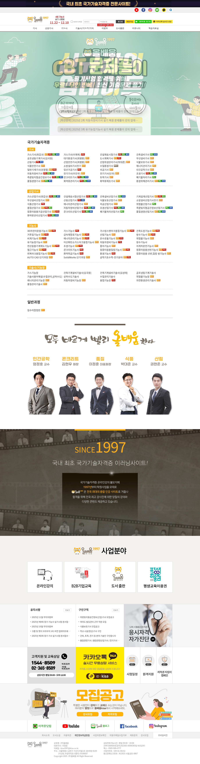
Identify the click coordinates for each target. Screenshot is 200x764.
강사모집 (87, 714)
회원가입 (129, 21)
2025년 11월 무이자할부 (42, 617)
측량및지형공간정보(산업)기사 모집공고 (97, 617)
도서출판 (120, 28)
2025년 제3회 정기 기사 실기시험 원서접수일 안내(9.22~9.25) (58, 635)
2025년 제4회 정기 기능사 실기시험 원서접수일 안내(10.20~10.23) (60, 621)
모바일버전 (163, 735)
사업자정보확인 (99, 735)
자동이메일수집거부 (118, 735)
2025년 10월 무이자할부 (42, 626)
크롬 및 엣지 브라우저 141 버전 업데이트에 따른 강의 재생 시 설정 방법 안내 (64, 631)
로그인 (120, 21)
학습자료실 (154, 28)
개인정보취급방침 (82, 735)
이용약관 (67, 735)
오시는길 (56, 735)
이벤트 (105, 28)
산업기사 (49, 28)
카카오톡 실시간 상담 (162, 21)
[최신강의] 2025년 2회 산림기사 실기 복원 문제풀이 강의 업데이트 (100, 110)
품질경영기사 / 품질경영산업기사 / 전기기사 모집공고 (102, 640)
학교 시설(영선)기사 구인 (90, 631)
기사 (35, 28)
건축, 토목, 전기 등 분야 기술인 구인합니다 (98, 635)
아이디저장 (77, 21)
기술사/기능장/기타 (85, 28)
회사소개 (45, 735)
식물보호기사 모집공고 (89, 626)
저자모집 (112, 714)
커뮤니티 (136, 28)
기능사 (64, 28)
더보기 (67, 610)
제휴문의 (134, 735)
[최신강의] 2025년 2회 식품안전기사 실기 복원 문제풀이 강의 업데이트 (100, 119)
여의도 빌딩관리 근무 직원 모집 (93, 621)
